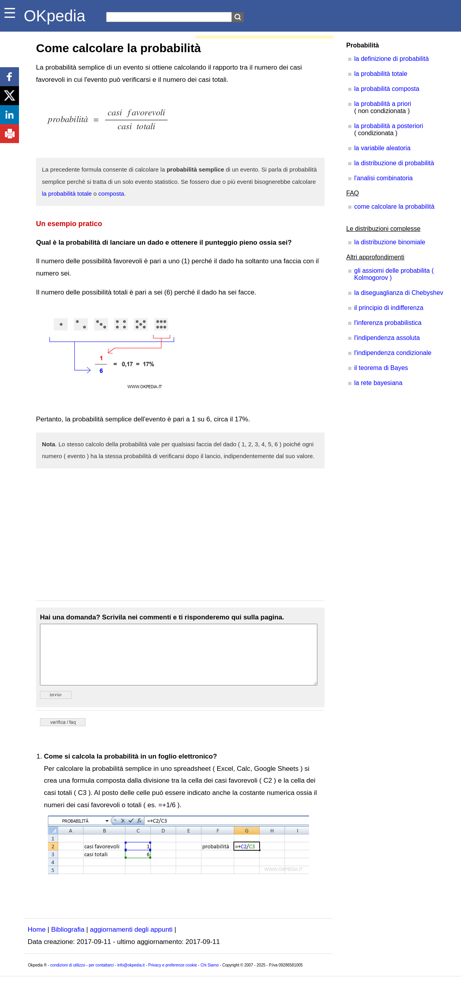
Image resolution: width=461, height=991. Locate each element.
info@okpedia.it (130, 977)
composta (111, 193)
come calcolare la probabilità (394, 206)
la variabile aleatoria (382, 148)
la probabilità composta (386, 88)
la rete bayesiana (378, 382)
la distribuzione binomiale (389, 242)
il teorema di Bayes (381, 367)
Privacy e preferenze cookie (172, 977)
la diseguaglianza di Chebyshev (398, 292)
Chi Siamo (210, 977)
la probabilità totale (67, 193)
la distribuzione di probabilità (394, 163)
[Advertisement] (180, 534)
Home (37, 941)
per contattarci (101, 977)
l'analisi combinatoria (383, 178)
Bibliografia (67, 941)
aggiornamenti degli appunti (131, 941)
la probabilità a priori (382, 103)
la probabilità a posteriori (388, 126)
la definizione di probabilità (391, 58)
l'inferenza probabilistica (387, 322)
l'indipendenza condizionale (392, 352)
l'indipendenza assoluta (387, 337)
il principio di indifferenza (388, 307)
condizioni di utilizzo (67, 977)
